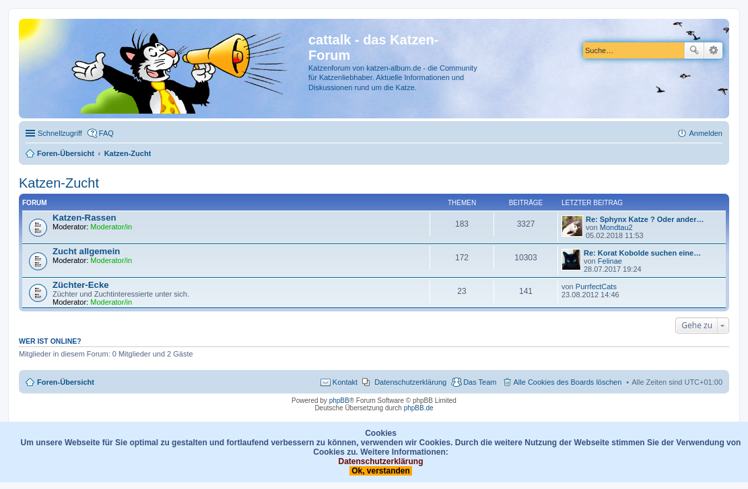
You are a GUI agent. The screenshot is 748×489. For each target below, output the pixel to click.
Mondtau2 (616, 227)
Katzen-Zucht (59, 183)
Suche (694, 50)
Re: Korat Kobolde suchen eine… (642, 253)
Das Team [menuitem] (479, 382)
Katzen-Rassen (84, 218)
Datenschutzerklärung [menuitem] (410, 382)
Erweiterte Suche (713, 50)
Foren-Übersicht (65, 382)
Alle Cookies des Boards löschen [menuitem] (568, 382)
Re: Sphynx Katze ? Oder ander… (645, 219)
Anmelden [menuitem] (705, 133)
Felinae (610, 261)
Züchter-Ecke (81, 285)
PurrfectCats (596, 287)
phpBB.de (419, 408)
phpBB (339, 400)
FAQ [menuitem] (106, 133)
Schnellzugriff (60, 133)
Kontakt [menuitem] (345, 382)
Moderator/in (111, 227)
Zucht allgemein (86, 251)
